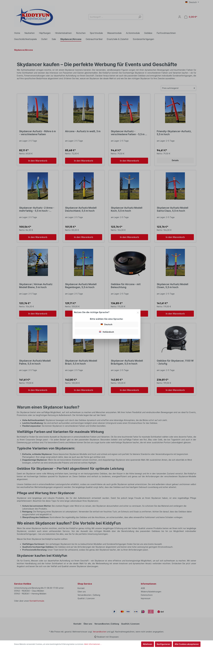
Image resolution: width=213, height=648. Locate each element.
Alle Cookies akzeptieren (187, 644)
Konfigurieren (163, 644)
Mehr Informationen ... (93, 644)
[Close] (137, 312)
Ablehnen (147, 644)
